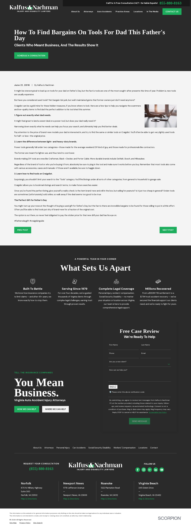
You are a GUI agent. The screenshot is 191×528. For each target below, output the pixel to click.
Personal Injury (63, 447)
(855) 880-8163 (41, 469)
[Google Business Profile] (149, 470)
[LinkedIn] (155, 470)
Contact (154, 447)
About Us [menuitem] (75, 11)
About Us (37, 447)
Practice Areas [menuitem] (122, 11)
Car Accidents (79, 447)
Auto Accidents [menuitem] (104, 11)
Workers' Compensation (125, 447)
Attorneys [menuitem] (88, 11)
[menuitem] (13, 522)
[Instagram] (144, 470)
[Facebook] (137, 470)
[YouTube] (162, 470)
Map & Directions (29, 498)
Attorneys (49, 447)
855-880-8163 (170, 3)
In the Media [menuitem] (152, 11)
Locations (142, 447)
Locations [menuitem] (138, 11)
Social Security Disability (99, 447)
